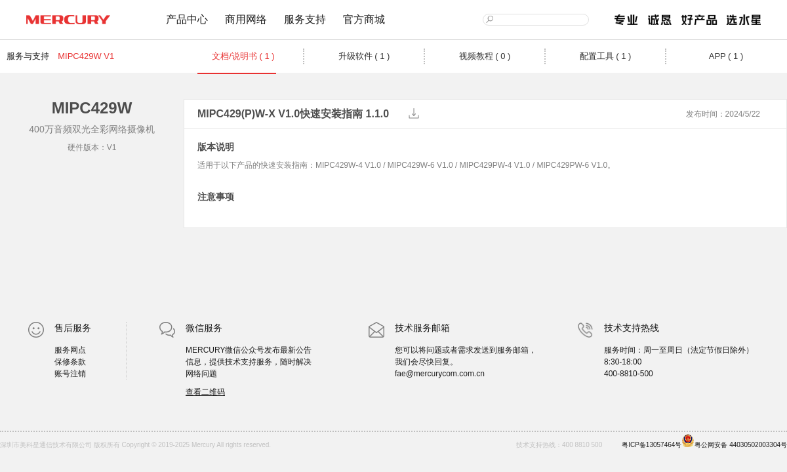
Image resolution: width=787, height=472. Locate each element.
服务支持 (305, 19)
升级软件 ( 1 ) (364, 56)
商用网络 (246, 19)
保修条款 (70, 361)
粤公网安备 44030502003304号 (734, 441)
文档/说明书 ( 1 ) (243, 56)
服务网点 (70, 350)
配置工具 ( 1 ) (606, 56)
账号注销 (70, 373)
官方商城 (364, 19)
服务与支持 (28, 56)
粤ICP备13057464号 (651, 444)
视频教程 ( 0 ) (485, 56)
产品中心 (187, 19)
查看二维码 (205, 392)
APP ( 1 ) (726, 56)
